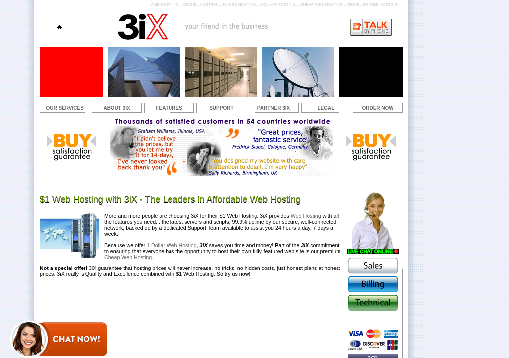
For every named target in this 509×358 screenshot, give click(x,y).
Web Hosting (306, 216)
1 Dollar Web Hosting (172, 245)
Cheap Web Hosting (128, 257)
